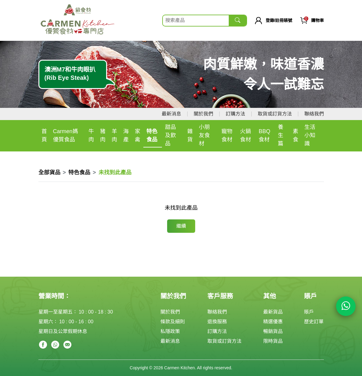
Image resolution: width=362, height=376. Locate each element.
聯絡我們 (314, 113)
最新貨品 (273, 311)
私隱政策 (170, 331)
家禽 (137, 135)
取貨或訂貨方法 (275, 113)
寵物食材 (226, 135)
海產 (126, 135)
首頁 (44, 135)
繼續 (181, 226)
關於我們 (203, 113)
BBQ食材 (264, 135)
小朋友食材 (204, 135)
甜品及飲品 (170, 135)
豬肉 (103, 135)
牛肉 (91, 135)
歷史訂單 (314, 321)
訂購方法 (235, 113)
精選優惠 (273, 321)
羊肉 (114, 135)
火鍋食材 (245, 135)
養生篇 (280, 135)
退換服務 (217, 321)
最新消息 (171, 113)
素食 (295, 135)
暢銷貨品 (273, 331)
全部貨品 (49, 172)
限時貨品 (273, 341)
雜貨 (190, 135)
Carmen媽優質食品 (65, 135)
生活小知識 (309, 135)
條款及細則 (172, 321)
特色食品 (151, 135)
